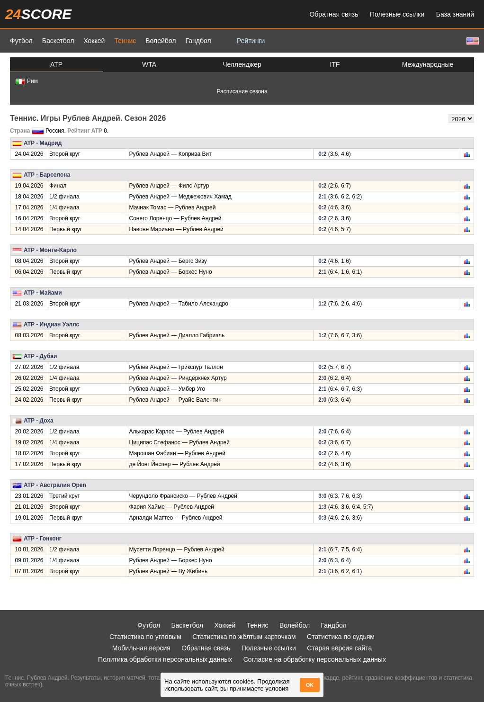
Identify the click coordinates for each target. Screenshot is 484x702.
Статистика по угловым (145, 636)
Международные (428, 64)
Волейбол (160, 41)
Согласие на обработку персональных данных (314, 659)
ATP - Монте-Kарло (50, 250)
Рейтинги (251, 41)
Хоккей (94, 41)
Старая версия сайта (339, 648)
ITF (335, 64)
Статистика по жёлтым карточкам (244, 636)
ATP (56, 64)
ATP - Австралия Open (55, 485)
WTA (149, 64)
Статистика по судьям (341, 636)
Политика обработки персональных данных (165, 659)
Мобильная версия (141, 648)
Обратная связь (333, 14)
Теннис (125, 41)
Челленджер (242, 64)
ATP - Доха (39, 420)
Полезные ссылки (397, 14)
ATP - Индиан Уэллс (51, 324)
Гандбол (198, 41)
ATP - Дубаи (40, 356)
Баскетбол (58, 41)
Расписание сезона (241, 91)
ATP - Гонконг (43, 538)
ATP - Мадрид (43, 143)
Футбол (21, 41)
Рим (27, 81)
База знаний (455, 14)
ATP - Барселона (47, 174)
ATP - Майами (43, 292)
